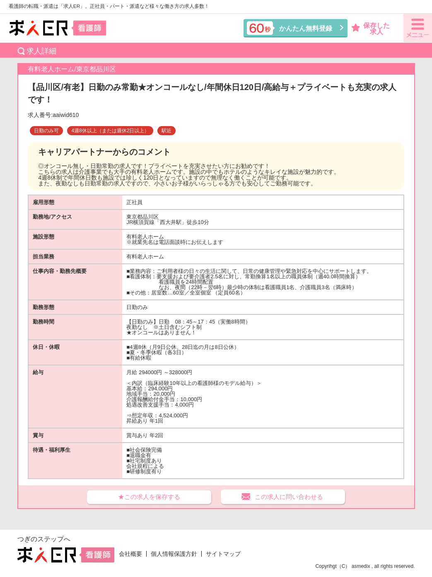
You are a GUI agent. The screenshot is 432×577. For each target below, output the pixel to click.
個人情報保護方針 (174, 553)
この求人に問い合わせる (289, 496)
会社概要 (130, 553)
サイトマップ (223, 553)
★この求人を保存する (149, 496)
